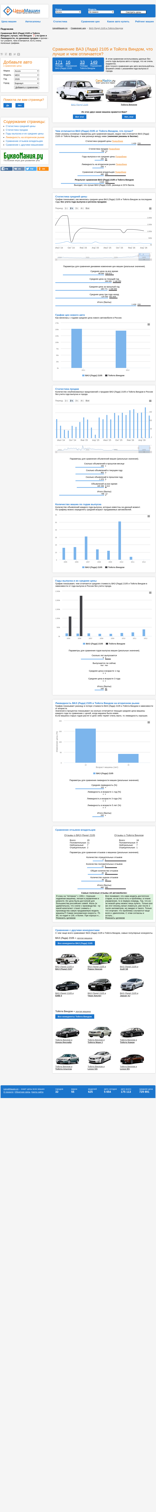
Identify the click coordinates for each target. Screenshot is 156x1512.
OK (42, 169)
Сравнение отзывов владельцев (24, 141)
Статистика (60, 21)
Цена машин (8, 21)
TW (30, 169)
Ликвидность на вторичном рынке (25, 137)
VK (18, 169)
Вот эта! (79, 117)
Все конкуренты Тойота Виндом (75, 1016)
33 (82, 62)
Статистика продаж (17, 129)
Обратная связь (22, 1506)
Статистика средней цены (20, 126)
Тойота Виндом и (67, 1039)
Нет (20, 105)
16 (68, 62)
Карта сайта (37, 1506)
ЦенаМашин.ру (60, 28)
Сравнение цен (90, 21)
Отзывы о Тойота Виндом (128, 835)
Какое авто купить (118, 21)
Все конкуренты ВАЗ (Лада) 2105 (75, 943)
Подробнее (117, 141)
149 (93, 62)
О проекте (8, 1506)
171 (58, 62)
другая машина (84, 938)
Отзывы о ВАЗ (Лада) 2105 (79, 835)
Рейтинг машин (144, 21)
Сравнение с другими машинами (24, 144)
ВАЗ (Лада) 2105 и (67, 966)
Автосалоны (33, 21)
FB (5, 169)
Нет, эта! (128, 117)
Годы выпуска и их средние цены (25, 133)
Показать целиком (65, 918)
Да (7, 105)
